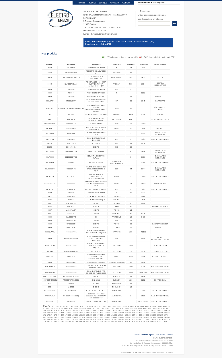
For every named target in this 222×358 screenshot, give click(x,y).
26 (108, 306)
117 (105, 311)
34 (128, 306)
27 (110, 306)
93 (151, 308)
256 (90, 319)
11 (70, 306)
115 (97, 311)
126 (136, 311)
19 (90, 306)
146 (80, 313)
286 (69, 321)
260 (105, 319)
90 (144, 308)
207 (44, 317)
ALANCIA (169, 352)
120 (115, 311)
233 (136, 317)
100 (44, 311)
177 (62, 315)
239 (158, 317)
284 (62, 321)
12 (72, 306)
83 (126, 308)
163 (140, 313)
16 (82, 306)
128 (144, 311)
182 (80, 315)
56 (57, 308)
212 (62, 317)
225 (108, 317)
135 (168, 311)
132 (158, 311)
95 (156, 308)
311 (158, 321)
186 (94, 315)
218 (83, 317)
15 (80, 306)
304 (133, 321)
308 (147, 321)
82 (123, 308)
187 (97, 315)
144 (73, 313)
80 (118, 308)
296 (105, 321)
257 (94, 319)
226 (112, 317)
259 (101, 319)
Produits (92, 2)
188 (101, 315)
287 (73, 321)
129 (147, 311)
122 (122, 311)
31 (120, 306)
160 (129, 313)
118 (108, 311)
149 (90, 313)
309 (151, 321)
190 (108, 315)
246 (55, 319)
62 (72, 308)
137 (48, 313)
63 (75, 308)
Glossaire (115, 2)
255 (87, 319)
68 (88, 308)
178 (66, 315)
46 (159, 306)
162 (136, 313)
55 (54, 308)
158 (122, 313)
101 (48, 311)
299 (115, 321)
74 (103, 308)
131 (154, 311)
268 (133, 319)
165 (147, 313)
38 (138, 306)
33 (125, 306)
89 (141, 308)
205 (161, 315)
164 (144, 313)
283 (58, 321)
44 (154, 306)
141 (62, 313)
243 (44, 319)
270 (140, 319)
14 (77, 306)
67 (85, 308)
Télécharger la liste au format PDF (159, 57)
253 (80, 319)
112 (87, 311)
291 (87, 321)
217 (80, 317)
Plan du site (160, 335)
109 (76, 311)
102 (51, 311)
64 (77, 308)
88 (139, 308)
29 (115, 306)
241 (165, 317)
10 (67, 306)
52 (47, 308)
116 (101, 311)
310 (154, 321)
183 (83, 315)
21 (95, 306)
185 (90, 315)
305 (136, 321)
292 (90, 321)
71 (95, 308)
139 (55, 313)
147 (83, 313)
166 (151, 313)
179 (69, 315)
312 (161, 321)
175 (55, 315)
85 (131, 308)
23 (100, 306)
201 (147, 315)
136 (44, 313)
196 (129, 315)
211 (58, 317)
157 (119, 313)
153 (105, 313)
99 (167, 308)
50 (169, 306)
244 (48, 319)
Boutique (103, 2)
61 (70, 308)
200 (144, 315)
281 (51, 321)
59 (65, 308)
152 (101, 313)
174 (51, 315)
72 (98, 308)
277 (165, 319)
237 (151, 317)
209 (51, 317)
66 (82, 308)
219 (87, 317)
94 (154, 308)
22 (97, 306)
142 (66, 313)
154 (108, 313)
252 (76, 319)
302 (126, 321)
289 (80, 321)
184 (87, 315)
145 (76, 313)
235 (144, 317)
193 (119, 315)
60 (67, 308)
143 (69, 313)
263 (115, 319)
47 (161, 306)
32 (123, 306)
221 (94, 317)
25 (105, 306)
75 (105, 308)
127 (140, 311)
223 (101, 317)
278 (168, 319)
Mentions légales (148, 335)
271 (144, 319)
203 (154, 315)
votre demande (145, 2)
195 (126, 315)
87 (136, 308)
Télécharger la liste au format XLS (123, 57)
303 (129, 321)
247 (58, 319)
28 (113, 306)
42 (148, 306)
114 (94, 311)
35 (131, 306)
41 (146, 306)
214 (69, 317)
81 (121, 308)
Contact (126, 2)
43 (151, 306)
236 (147, 317)
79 (116, 308)
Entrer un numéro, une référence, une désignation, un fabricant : (152, 17)
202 (151, 315)
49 (166, 306)
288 (76, 321)
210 (55, 317)
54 (52, 308)
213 (66, 317)
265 (122, 319)
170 (165, 313)
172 (44, 315)
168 (158, 313)
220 (90, 317)
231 (129, 317)
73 (100, 308)
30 (118, 306)
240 (161, 317)
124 (129, 311)
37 (136, 306)
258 (97, 319)
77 (111, 308)
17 (85, 306)
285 (66, 321)
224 (105, 317)
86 (134, 308)
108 (73, 311)
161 (133, 313)
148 (87, 313)
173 (48, 315)
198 (136, 315)
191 (112, 315)
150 (94, 313)
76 (108, 308)
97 (162, 308)
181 (76, 315)
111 (83, 311)
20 (92, 306)
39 (141, 306)
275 (158, 319)
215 (73, 317)
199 (140, 315)
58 (62, 308)
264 (119, 319)
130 (151, 311)
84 (128, 308)
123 (126, 311)
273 (151, 319)
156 (115, 313)
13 (75, 306)
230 (126, 317)
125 (133, 311)
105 (62, 311)
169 (161, 313)
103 (55, 311)
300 (119, 321)
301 (122, 321)
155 (112, 313)
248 (62, 319)
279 (44, 321)
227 (115, 317)
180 (73, 315)
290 (83, 321)
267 (129, 319)
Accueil (81, 2)
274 (154, 319)
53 (49, 308)
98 (164, 308)
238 (154, 317)
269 (136, 319)
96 (159, 308)
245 (51, 319)
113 (90, 311)
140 (58, 313)
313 (165, 321)
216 (76, 317)
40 (143, 306)
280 (48, 321)
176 (58, 315)
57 (60, 308)
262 (112, 319)
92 (149, 308)
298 (112, 321)
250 (69, 319)
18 (87, 306)
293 (94, 321)
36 (133, 306)
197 (133, 315)
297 (108, 321)
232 (133, 317)
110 (80, 311)
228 (119, 317)
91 (146, 308)
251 (73, 319)
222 (97, 317)
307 (144, 321)
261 (108, 319)
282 (55, 321)
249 (66, 319)
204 (158, 315)
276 (161, 319)
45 (156, 306)
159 (126, 313)
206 (166, 315)
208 (48, 317)
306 (140, 321)
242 (168, 317)
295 (101, 321)
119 (112, 311)
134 (165, 311)
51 (44, 308)
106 (66, 311)
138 (51, 313)
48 (164, 306)
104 (58, 311)
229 (122, 317)
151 (97, 313)
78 (113, 308)
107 (69, 311)
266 (126, 319)
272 (147, 319)
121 (119, 311)
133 (161, 311)
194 (122, 315)
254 (83, 319)
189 (105, 315)
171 (168, 313)
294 (97, 321)
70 (93, 308)
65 (80, 308)
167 (154, 313)
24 (103, 306)
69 (90, 308)
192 (115, 315)
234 (140, 317)
